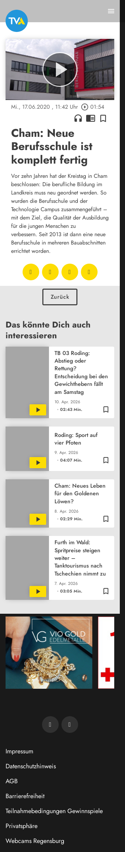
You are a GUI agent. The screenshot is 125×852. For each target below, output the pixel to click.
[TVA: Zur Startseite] (17, 21)
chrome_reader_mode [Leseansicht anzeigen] (90, 118)
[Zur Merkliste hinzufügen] (103, 118)
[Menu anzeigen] (111, 11)
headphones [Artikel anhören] (78, 118)
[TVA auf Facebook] (50, 724)
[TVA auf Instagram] (69, 724)
